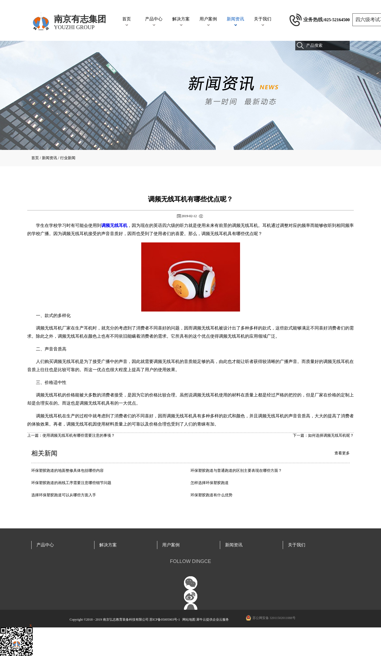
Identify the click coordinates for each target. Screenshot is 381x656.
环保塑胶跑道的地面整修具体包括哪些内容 (67, 471)
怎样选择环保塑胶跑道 (209, 483)
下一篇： (323, 435)
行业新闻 (67, 158)
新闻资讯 (49, 158)
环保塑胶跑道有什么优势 (211, 495)
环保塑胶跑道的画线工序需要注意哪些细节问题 (71, 483)
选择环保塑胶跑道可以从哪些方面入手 (63, 495)
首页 (126, 19)
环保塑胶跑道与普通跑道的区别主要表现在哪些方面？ (236, 471)
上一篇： (71, 435)
